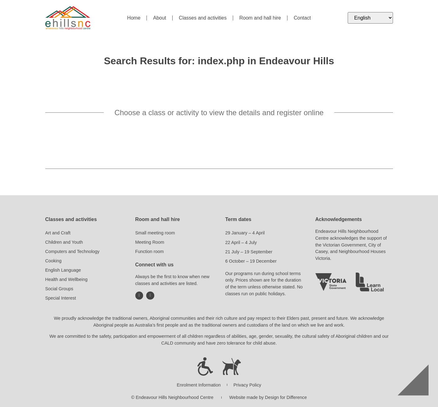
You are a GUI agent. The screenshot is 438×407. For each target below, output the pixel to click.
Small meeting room (155, 232)
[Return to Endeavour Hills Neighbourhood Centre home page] (67, 18)
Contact (302, 17)
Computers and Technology (72, 251)
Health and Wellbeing (66, 279)
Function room (149, 251)
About (159, 17)
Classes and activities (203, 17)
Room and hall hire (260, 17)
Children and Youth (64, 242)
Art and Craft (58, 232)
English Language (63, 270)
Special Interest (60, 298)
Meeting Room (150, 242)
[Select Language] (370, 18)
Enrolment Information (199, 384)
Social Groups (59, 288)
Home (134, 17)
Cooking (53, 260)
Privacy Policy (247, 384)
